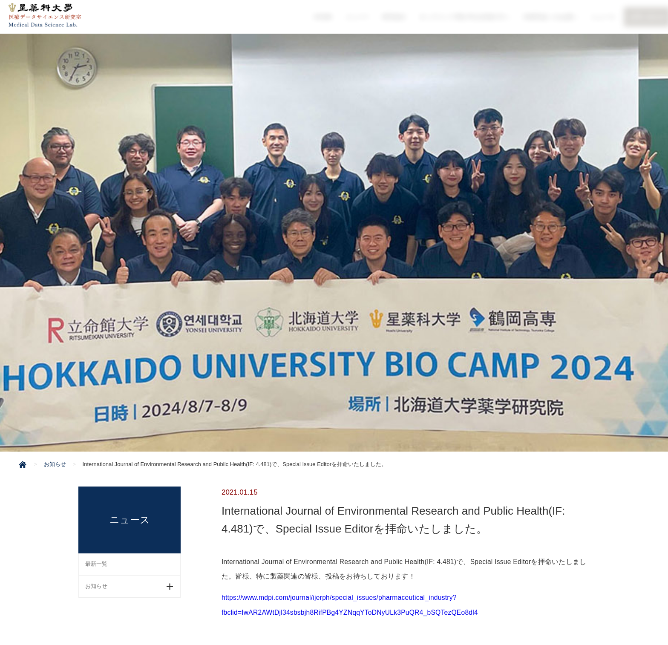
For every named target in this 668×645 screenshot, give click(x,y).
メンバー (359, 16)
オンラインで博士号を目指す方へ (465, 16)
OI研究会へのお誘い (550, 16)
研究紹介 (396, 16)
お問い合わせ (645, 16)
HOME (325, 16)
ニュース (601, 16)
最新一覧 (96, 564)
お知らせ (96, 586)
